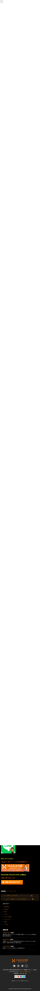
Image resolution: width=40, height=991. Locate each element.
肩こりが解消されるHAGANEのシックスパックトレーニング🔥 (18, 895)
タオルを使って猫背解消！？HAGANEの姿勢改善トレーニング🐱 (18, 899)
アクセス (6, 924)
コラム (5, 914)
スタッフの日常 (7, 916)
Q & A (5, 911)
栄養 (5, 921)
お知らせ (6, 909)
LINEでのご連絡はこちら (25, 971)
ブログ (14, 891)
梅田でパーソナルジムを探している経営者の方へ (14, 948)
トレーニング (9, 891)
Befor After (6, 906)
